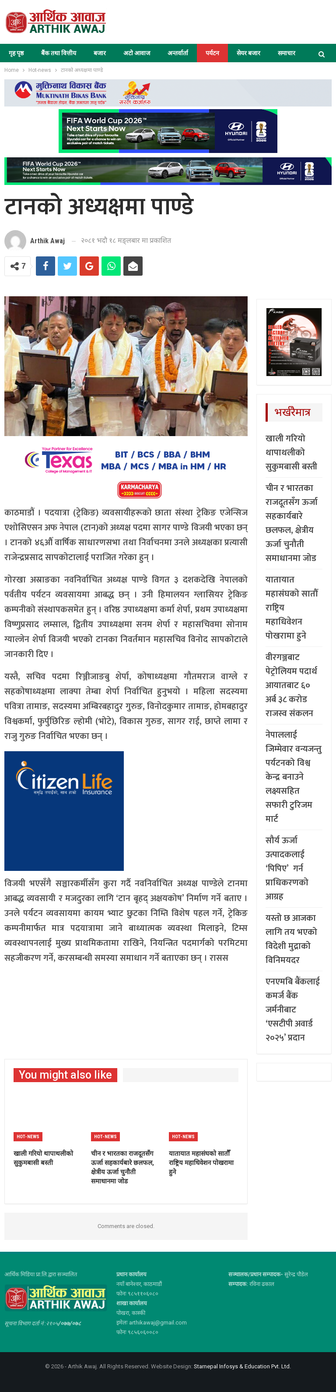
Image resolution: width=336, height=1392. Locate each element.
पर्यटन (212, 53)
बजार (100, 53)
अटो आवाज (136, 53)
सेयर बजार (248, 53)
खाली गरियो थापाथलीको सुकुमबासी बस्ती (291, 452)
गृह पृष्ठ (16, 53)
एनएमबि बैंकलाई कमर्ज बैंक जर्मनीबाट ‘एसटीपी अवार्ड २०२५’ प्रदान (293, 1009)
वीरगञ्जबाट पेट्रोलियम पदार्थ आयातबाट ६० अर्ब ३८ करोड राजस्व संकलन (291, 685)
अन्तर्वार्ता (178, 53)
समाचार (286, 53)
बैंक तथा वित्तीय (58, 53)
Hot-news (28, 1137)
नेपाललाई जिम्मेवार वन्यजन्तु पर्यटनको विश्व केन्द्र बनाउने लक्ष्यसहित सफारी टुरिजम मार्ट (294, 777)
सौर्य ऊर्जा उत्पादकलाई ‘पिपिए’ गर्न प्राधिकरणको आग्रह (287, 868)
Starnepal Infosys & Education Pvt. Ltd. (242, 1366)
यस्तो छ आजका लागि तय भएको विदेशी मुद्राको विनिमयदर (291, 939)
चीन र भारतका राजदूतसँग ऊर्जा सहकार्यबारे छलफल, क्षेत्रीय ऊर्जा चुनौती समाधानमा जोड (292, 523)
